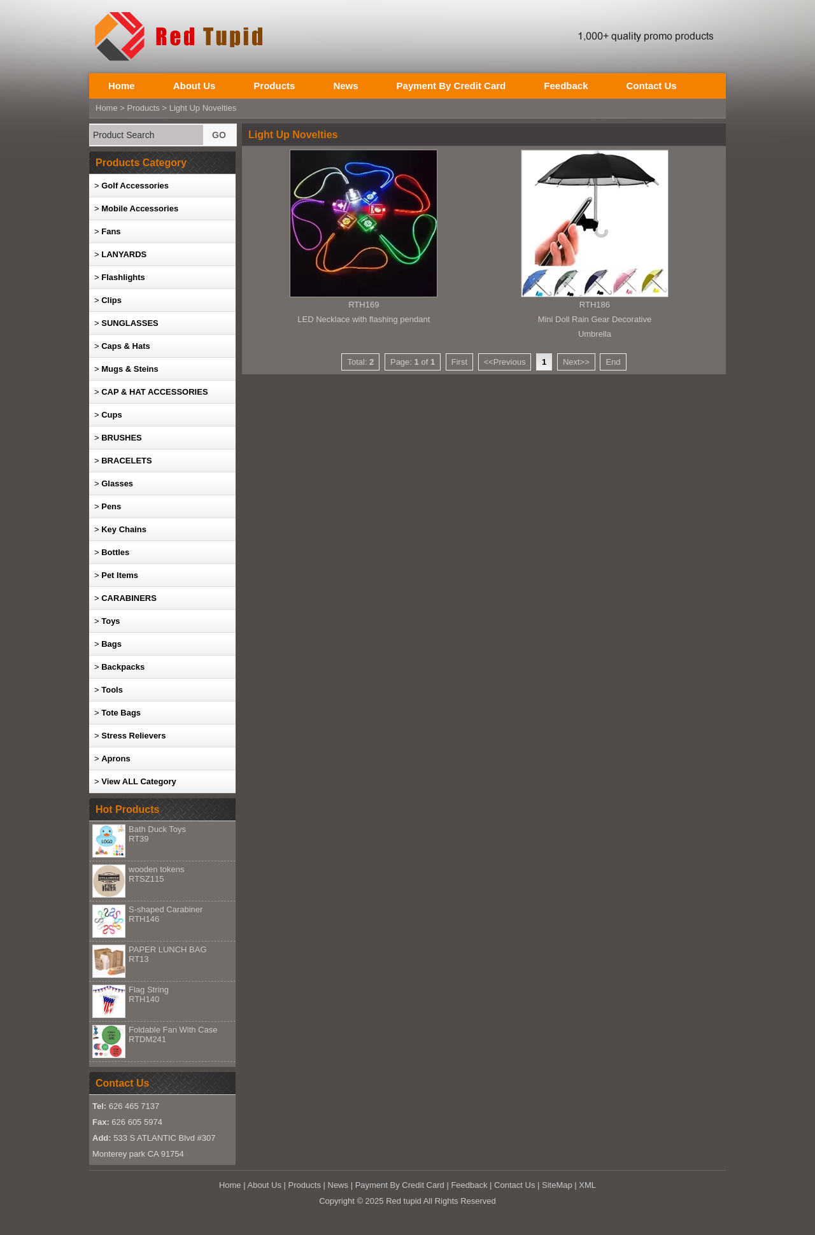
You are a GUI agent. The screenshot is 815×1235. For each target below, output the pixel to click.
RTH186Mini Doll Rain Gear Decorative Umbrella (594, 319)
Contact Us (651, 85)
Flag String (149, 994)
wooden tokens (156, 874)
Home (121, 85)
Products (274, 85)
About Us (194, 85)
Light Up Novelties (203, 108)
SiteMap (557, 1185)
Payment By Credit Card (451, 85)
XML (587, 1185)
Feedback (566, 85)
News (345, 85)
